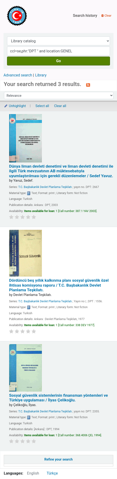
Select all (42, 106)
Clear (106, 15)
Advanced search (18, 75)
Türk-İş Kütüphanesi (30, 15)
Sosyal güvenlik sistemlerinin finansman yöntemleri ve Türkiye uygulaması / (58, 397)
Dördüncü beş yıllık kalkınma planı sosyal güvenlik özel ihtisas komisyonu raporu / (59, 285)
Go (58, 61)
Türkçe (52, 473)
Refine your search (58, 459)
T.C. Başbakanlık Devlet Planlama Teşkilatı (45, 187)
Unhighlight (15, 106)
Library (40, 75)
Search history (85, 15)
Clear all (60, 106)
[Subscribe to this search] (88, 84)
